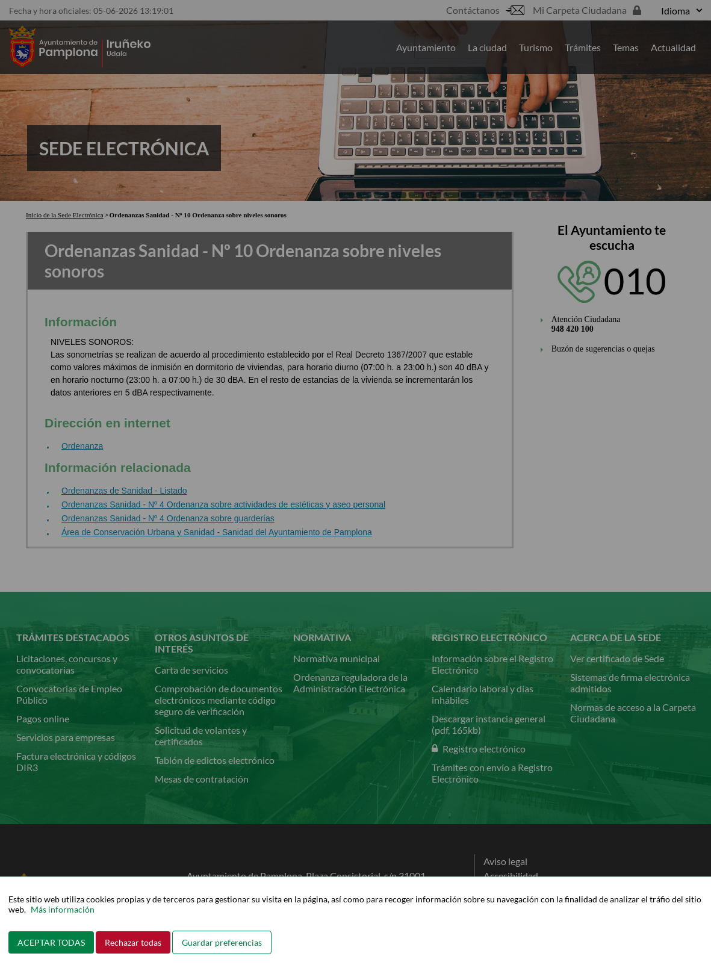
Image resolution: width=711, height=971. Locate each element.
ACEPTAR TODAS (51, 942)
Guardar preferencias (222, 942)
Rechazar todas (133, 942)
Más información (63, 909)
